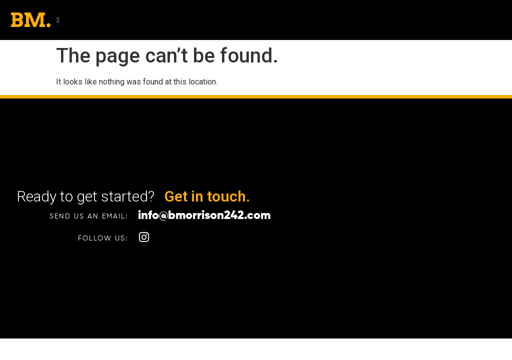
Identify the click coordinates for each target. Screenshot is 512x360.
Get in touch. (207, 196)
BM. (30, 20)
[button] (57, 20)
